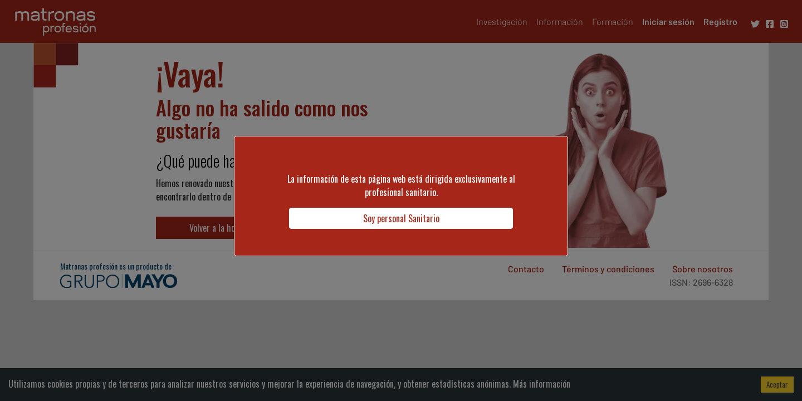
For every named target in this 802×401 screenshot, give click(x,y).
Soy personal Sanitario (401, 218)
